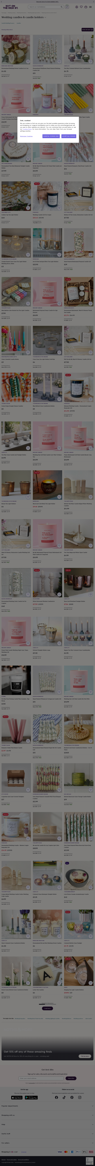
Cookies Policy (27, 129)
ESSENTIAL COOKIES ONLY (51, 136)
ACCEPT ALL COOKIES (68, 136)
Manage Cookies (26, 136)
